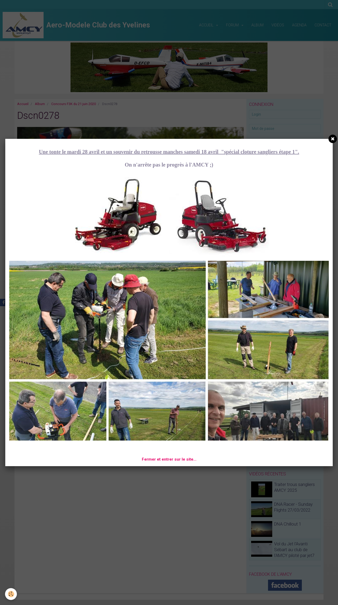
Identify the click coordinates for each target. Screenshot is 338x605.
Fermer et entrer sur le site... (169, 459)
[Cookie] (11, 594)
